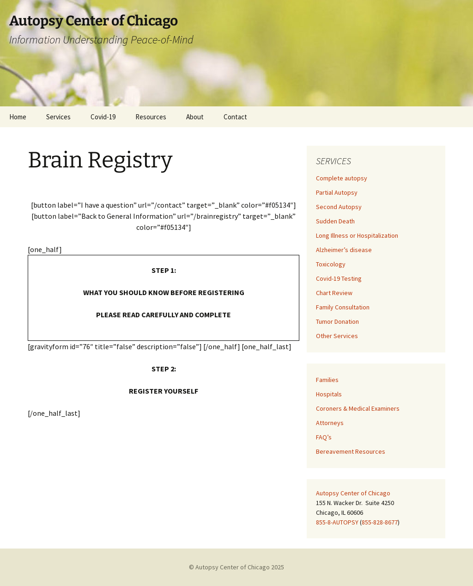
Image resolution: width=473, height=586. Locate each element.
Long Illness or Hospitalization (357, 235)
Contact (235, 116)
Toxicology (331, 264)
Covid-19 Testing (339, 278)
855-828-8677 (380, 522)
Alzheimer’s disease (344, 250)
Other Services (337, 336)
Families (327, 380)
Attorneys (330, 423)
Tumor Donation (337, 321)
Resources (150, 116)
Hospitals (329, 394)
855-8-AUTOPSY (337, 522)
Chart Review (334, 293)
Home (17, 116)
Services (58, 116)
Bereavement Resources (350, 451)
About (195, 116)
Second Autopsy (339, 207)
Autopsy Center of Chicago (353, 493)
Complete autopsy (341, 178)
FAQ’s (324, 437)
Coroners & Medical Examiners (358, 408)
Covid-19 (103, 116)
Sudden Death (335, 221)
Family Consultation (343, 307)
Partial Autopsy (337, 192)
